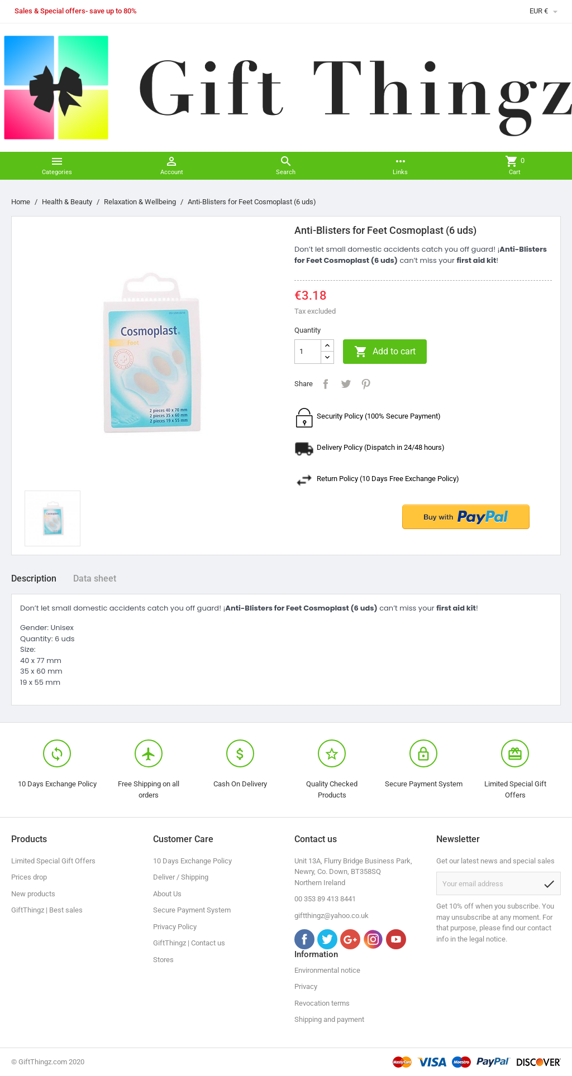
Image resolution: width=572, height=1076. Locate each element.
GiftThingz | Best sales (47, 910)
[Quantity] (307, 351)
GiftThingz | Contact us (189, 943)
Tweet (345, 384)
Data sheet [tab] (94, 578)
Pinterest (366, 384)
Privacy (305, 986)
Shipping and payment (329, 1019)
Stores (163, 959)
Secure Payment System (192, 910)
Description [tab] (33, 578)
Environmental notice (327, 970)
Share (325, 384)
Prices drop (29, 877)
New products (33, 894)
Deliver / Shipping (180, 877)
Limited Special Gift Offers (53, 861)
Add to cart (385, 351)
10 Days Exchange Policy (192, 861)
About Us (167, 894)
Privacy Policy (175, 927)
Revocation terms (322, 1003)
